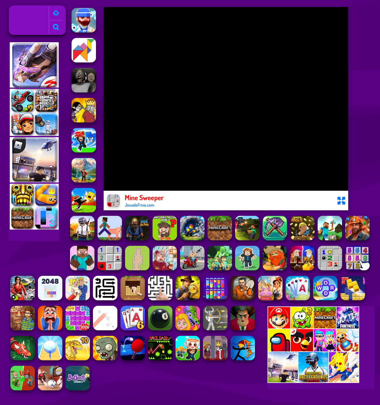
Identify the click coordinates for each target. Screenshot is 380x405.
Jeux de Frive (24, 9)
